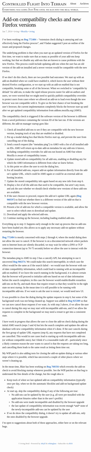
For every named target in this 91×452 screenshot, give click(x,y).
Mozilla (24, 31)
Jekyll (43, 443)
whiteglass (52, 443)
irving (32, 31)
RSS (71, 443)
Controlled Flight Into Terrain (34, 3)
